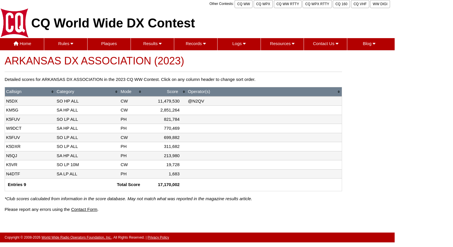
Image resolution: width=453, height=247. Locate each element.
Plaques (109, 43)
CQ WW (243, 4)
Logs (239, 43)
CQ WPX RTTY (317, 4)
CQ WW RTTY (287, 4)
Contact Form (84, 209)
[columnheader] (30, 92)
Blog (369, 43)
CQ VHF (360, 4)
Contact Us (325, 43)
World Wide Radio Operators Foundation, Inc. (77, 237)
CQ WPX (263, 4)
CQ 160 (341, 4)
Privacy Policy (158, 237)
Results (152, 43)
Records (196, 43)
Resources (282, 43)
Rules (65, 43)
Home (22, 43)
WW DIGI (380, 4)
